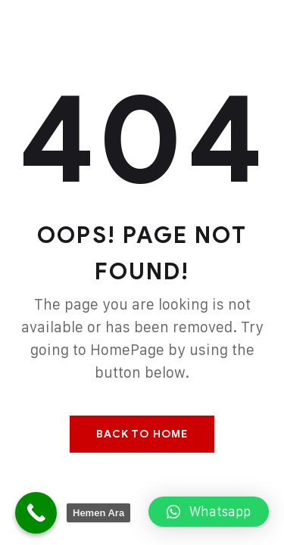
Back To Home (142, 434)
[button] (208, 512)
